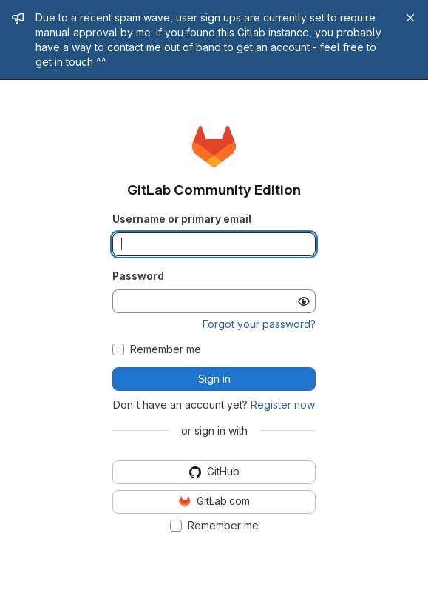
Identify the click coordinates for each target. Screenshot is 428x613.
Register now (283, 404)
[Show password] (304, 301)
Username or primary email (181, 218)
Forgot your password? (259, 324)
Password (138, 275)
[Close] (410, 18)
